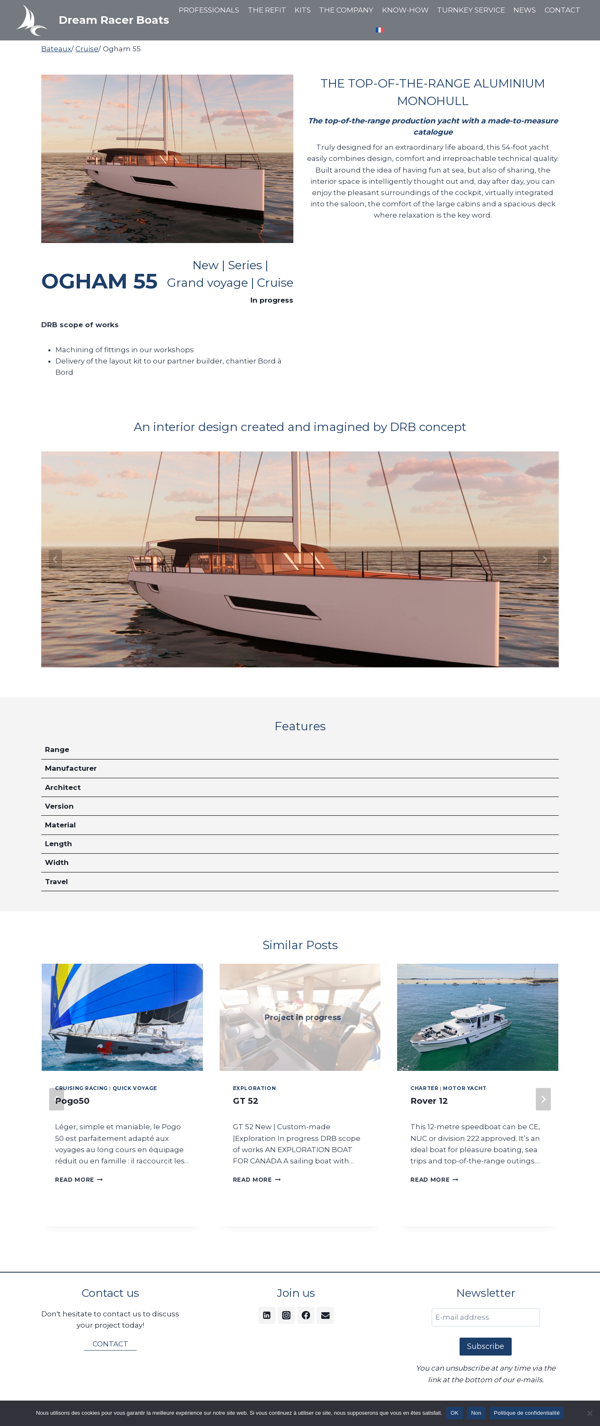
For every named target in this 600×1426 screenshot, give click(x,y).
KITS (303, 10)
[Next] (543, 1099)
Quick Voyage (134, 1088)
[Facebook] (306, 1315)
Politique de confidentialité (527, 1413)
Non (476, 1413)
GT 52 (245, 1101)
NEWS (524, 10)
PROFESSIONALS (209, 10)
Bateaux (56, 49)
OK (454, 1413)
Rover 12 (429, 1101)
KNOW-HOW (405, 10)
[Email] (325, 1315)
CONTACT (562, 10)
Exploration (254, 1088)
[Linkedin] (266, 1315)
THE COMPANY (346, 10)
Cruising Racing (81, 1088)
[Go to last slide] (55, 559)
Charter (424, 1088)
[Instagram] (286, 1315)
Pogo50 (72, 1101)
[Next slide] (544, 559)
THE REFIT (267, 10)
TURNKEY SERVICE (471, 10)
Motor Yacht (465, 1088)
